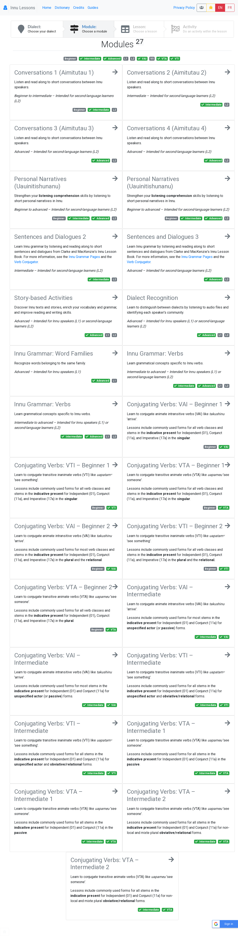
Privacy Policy (184, 8)
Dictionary (62, 8)
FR (230, 8)
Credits (78, 8)
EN (220, 8)
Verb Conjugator (26, 262)
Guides (93, 8)
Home (46, 8)
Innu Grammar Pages (84, 257)
